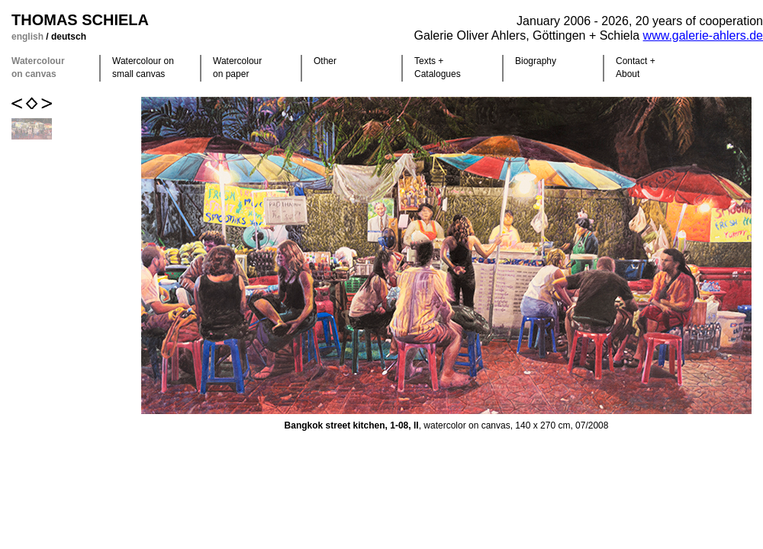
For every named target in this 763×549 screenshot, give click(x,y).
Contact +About (635, 67)
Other (325, 61)
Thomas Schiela (80, 19)
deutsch (68, 36)
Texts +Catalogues (437, 67)
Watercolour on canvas (38, 67)
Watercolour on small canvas (143, 67)
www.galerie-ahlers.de (703, 35)
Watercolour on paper (237, 67)
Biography (535, 61)
